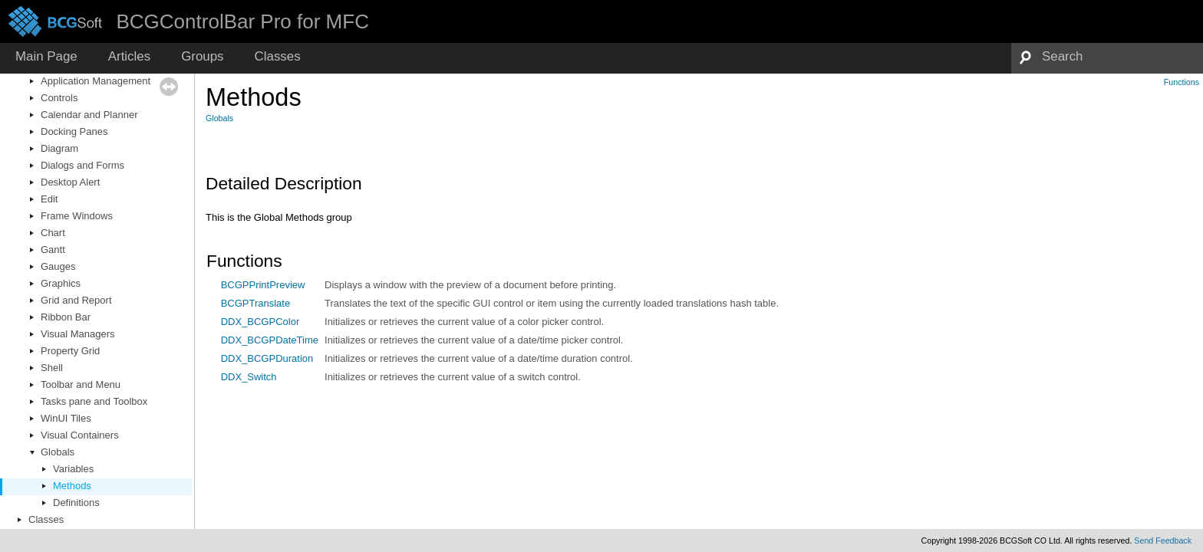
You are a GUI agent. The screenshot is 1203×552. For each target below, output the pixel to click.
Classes (46, 519)
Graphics (61, 283)
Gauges (58, 266)
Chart (53, 232)
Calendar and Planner (89, 114)
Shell (52, 367)
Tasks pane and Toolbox (94, 401)
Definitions (76, 502)
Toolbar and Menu (80, 384)
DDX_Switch (249, 377)
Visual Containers (80, 435)
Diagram (59, 148)
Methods (72, 485)
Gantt (53, 249)
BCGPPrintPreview (263, 285)
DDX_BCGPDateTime (269, 340)
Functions (1181, 82)
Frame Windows (77, 216)
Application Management (95, 81)
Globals (57, 452)
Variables (73, 469)
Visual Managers (78, 334)
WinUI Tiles (66, 418)
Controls (59, 98)
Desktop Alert (70, 182)
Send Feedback (1162, 540)
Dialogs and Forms (82, 165)
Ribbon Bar (66, 317)
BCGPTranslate (256, 303)
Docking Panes (74, 131)
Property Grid (70, 350)
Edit (49, 199)
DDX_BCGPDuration (267, 358)
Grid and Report (76, 300)
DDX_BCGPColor (260, 321)
